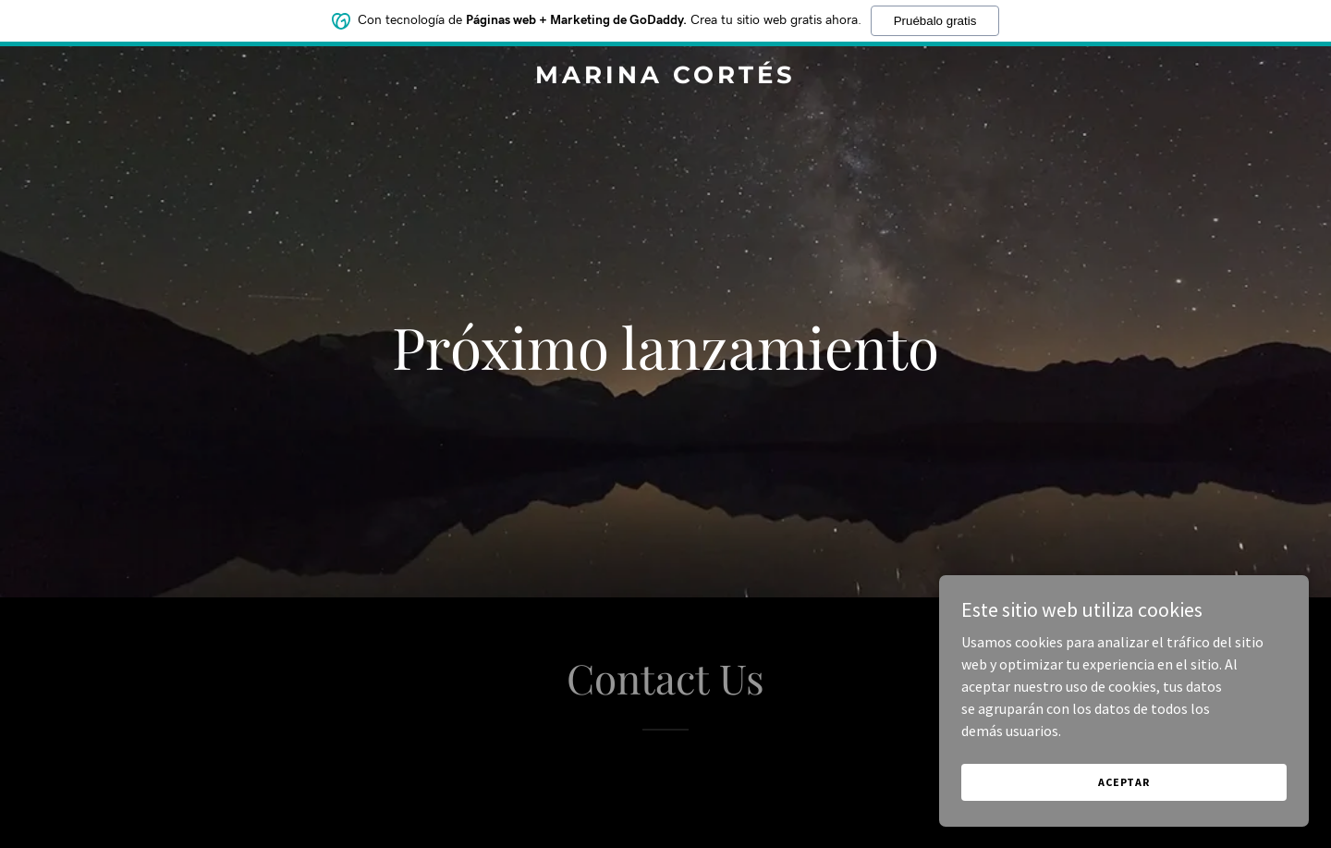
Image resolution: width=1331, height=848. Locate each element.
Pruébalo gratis (935, 21)
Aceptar (1124, 782)
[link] (665, 77)
